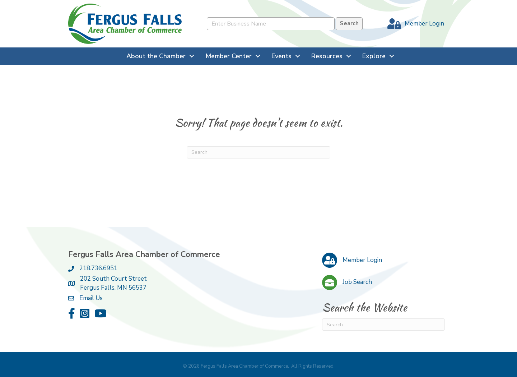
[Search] (258, 152)
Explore (374, 56)
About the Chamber (156, 56)
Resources (327, 56)
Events (281, 56)
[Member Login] (414, 24)
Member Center (228, 56)
